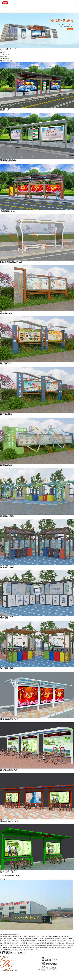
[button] (37, 969)
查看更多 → (3, 52)
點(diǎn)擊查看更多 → (6, 951)
